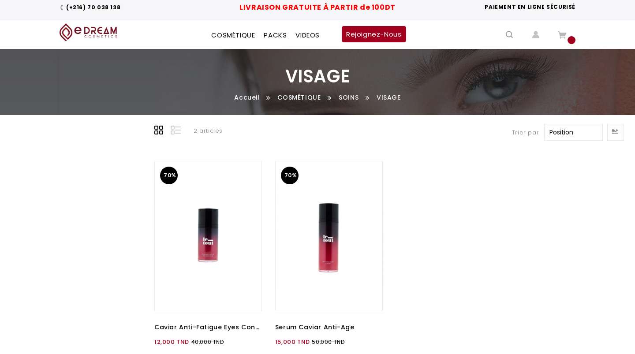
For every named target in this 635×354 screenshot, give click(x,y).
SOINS (349, 97)
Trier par (525, 132)
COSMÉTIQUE (299, 97)
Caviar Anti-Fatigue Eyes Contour (208, 327)
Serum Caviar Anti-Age (315, 327)
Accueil (246, 97)
